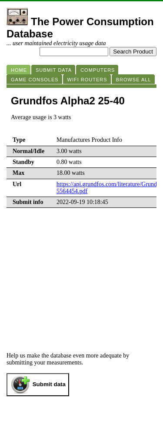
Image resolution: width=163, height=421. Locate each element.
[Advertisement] (81, 273)
